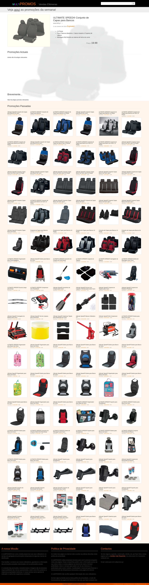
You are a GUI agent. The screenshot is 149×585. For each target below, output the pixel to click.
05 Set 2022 (129, 203)
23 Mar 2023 (83, 203)
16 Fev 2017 (83, 233)
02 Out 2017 (37, 114)
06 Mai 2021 (106, 376)
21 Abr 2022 (129, 519)
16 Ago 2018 (37, 290)
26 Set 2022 (37, 261)
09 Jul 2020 (37, 174)
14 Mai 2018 (83, 145)
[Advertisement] (120, 28)
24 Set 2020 (37, 144)
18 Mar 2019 (83, 433)
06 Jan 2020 (60, 203)
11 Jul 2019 (129, 116)
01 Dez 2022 (15, 114)
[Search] (133, 3)
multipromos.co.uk (140, 584)
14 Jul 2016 (37, 231)
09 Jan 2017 (60, 233)
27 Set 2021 (83, 114)
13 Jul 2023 (14, 233)
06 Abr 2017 (106, 233)
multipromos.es (129, 584)
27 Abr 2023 (37, 404)
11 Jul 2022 (14, 203)
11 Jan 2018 (14, 261)
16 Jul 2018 (60, 114)
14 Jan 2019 (106, 114)
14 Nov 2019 (60, 461)
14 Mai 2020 (106, 347)
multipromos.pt (118, 584)
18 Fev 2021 (60, 174)
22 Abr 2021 (106, 174)
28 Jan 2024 (106, 203)
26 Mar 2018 (129, 318)
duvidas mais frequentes (118, 556)
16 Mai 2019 (106, 145)
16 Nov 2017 (83, 404)
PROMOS (28, 4)
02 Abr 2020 (129, 144)
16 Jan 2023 (14, 404)
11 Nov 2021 (129, 174)
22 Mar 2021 (37, 376)
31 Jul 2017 (129, 233)
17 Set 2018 (37, 204)
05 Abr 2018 (60, 144)
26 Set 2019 (37, 347)
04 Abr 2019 (14, 461)
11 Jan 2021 (14, 376)
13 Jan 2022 (106, 519)
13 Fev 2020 (83, 461)
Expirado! (71, 26)
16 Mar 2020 (60, 347)
